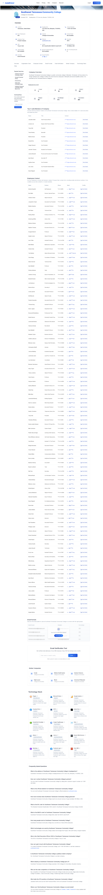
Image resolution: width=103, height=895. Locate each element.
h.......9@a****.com (71, 317)
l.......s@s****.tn (70, 355)
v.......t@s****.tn (70, 449)
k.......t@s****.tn (70, 501)
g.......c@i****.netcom (71, 253)
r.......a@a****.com (70, 437)
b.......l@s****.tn (70, 556)
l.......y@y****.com (70, 398)
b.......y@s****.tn (70, 462)
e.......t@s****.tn (70, 573)
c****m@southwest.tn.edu (70, 162)
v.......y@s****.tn (70, 325)
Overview (16, 63)
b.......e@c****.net (70, 595)
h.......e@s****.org (70, 552)
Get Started (97, 2)
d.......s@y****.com (71, 407)
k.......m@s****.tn (70, 424)
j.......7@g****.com (71, 189)
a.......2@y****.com (71, 236)
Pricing (43, 2)
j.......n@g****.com (70, 283)
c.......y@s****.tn (70, 419)
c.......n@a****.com (71, 197)
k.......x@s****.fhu (70, 244)
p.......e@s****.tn (70, 432)
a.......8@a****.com (71, 612)
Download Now (18, 107)
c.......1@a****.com (70, 248)
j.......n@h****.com (70, 509)
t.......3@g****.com (71, 505)
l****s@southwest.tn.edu (70, 166)
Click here (58, 635)
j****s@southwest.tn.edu (70, 149)
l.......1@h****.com (70, 518)
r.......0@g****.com (71, 411)
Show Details (85, 119)
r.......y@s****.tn (70, 458)
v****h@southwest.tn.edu (70, 145)
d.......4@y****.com (71, 582)
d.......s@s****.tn (70, 287)
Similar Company (70, 63)
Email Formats (48, 63)
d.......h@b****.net (70, 231)
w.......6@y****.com (71, 561)
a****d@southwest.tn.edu (70, 158)
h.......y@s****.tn (70, 390)
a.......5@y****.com (71, 308)
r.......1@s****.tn (70, 454)
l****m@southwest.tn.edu (70, 123)
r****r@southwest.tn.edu (70, 141)
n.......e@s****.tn (70, 471)
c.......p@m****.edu (71, 257)
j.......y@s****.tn (70, 351)
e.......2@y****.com (71, 488)
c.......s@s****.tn (70, 377)
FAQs (15, 66)
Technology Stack (81, 63)
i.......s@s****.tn (70, 240)
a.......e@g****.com (71, 385)
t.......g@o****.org (70, 304)
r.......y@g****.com (71, 313)
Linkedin (63, 889)
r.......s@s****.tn (70, 193)
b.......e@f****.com (71, 364)
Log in (89, 2)
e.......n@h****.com (71, 381)
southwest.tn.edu (46, 40)
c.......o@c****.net (70, 338)
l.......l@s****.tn (70, 603)
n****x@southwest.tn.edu (70, 136)
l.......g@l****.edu (70, 274)
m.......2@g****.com (71, 531)
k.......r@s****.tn (70, 278)
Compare (54, 2)
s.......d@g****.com (71, 402)
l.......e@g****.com (71, 526)
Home (38, 2)
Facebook (72, 889)
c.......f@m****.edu (71, 347)
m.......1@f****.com (70, 394)
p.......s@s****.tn (70, 210)
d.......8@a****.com (71, 214)
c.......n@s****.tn (70, 441)
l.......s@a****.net (70, 360)
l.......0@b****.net (70, 599)
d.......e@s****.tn (70, 496)
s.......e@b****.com (71, 608)
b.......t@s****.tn (70, 466)
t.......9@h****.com (71, 227)
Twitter (68, 889)
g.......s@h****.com (71, 522)
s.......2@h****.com (71, 535)
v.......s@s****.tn (70, 539)
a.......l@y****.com (70, 330)
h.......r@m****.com (71, 368)
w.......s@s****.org (70, 569)
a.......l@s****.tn (70, 266)
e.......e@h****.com (71, 513)
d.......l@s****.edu (70, 415)
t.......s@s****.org (70, 372)
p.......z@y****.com (71, 300)
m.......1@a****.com (71, 342)
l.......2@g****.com (70, 492)
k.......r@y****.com (71, 334)
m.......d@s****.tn (70, 475)
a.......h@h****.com (71, 295)
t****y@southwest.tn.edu (70, 132)
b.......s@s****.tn (70, 206)
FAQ (49, 2)
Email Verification (59, 63)
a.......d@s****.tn (70, 578)
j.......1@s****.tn (70, 548)
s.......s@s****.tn (70, 270)
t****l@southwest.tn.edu (70, 128)
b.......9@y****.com (71, 565)
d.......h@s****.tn (70, 261)
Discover (62, 2)
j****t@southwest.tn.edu (70, 153)
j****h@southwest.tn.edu (70, 119)
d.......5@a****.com (71, 219)
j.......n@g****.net (70, 590)
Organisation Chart (26, 63)
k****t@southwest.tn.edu (70, 170)
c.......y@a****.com (71, 479)
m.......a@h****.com (71, 201)
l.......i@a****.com (70, 291)
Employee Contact (38, 63)
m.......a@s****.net (70, 445)
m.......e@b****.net (71, 428)
